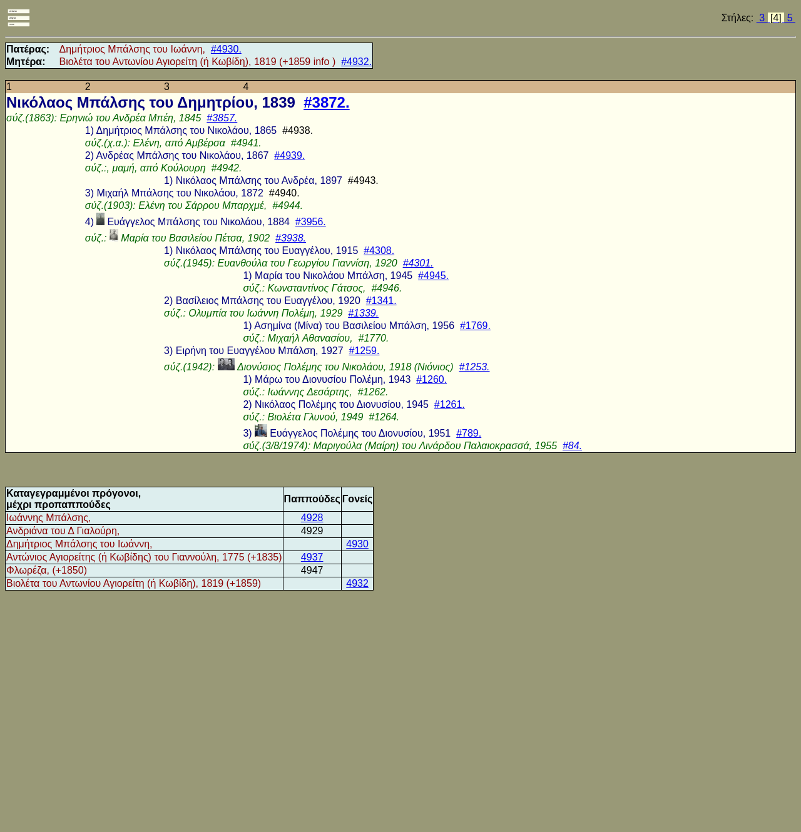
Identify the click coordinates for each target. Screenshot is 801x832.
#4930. (226, 49)
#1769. (475, 325)
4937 (312, 557)
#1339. (363, 313)
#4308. (379, 250)
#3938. (290, 238)
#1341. (381, 300)
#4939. (289, 155)
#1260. (431, 379)
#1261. (449, 404)
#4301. (418, 263)
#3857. (222, 118)
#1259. (364, 350)
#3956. (310, 221)
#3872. (326, 102)
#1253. (474, 367)
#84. (572, 445)
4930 (357, 544)
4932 (357, 583)
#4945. (433, 275)
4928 (312, 517)
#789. (468, 433)
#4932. (356, 61)
